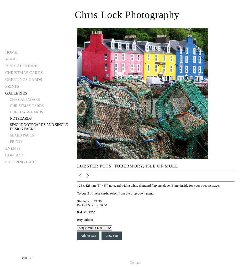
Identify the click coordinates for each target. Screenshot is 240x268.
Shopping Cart (20, 162)
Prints (12, 86)
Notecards (21, 118)
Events (13, 148)
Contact (14, 155)
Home (11, 52)
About (12, 59)
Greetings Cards (23, 79)
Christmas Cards (24, 72)
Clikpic (27, 258)
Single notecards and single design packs (39, 127)
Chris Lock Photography (127, 14)
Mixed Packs (22, 135)
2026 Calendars (22, 66)
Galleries (16, 93)
